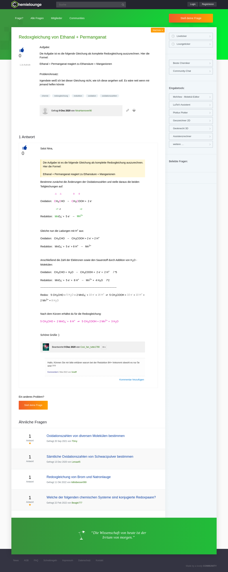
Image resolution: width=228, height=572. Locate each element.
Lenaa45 (76, 462)
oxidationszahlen (109, 96)
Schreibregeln (50, 560)
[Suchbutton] (123, 5)
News (16, 560)
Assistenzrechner (182, 136)
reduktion (78, 96)
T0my (74, 441)
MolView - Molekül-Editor (186, 96)
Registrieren (208, 4)
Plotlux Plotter (180, 112)
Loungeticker (183, 44)
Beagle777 (77, 503)
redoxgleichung (61, 96)
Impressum (67, 560)
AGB (26, 560)
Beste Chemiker (181, 63)
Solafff (74, 372)
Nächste (158, 30)
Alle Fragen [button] (37, 18)
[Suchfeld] (91, 5)
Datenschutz (84, 560)
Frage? (19, 18)
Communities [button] (77, 18)
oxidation (92, 96)
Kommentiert (53, 372)
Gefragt (55, 110)
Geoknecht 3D (180, 128)
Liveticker (182, 36)
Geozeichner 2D (181, 120)
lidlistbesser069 (79, 482)
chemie (45, 96)
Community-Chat (182, 71)
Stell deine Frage (190, 18)
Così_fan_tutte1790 (90, 347)
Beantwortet (58, 347)
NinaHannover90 (83, 110)
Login (193, 4)
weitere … (178, 144)
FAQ (36, 560)
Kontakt (99, 560)
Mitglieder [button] (56, 18)
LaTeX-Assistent (181, 104)
